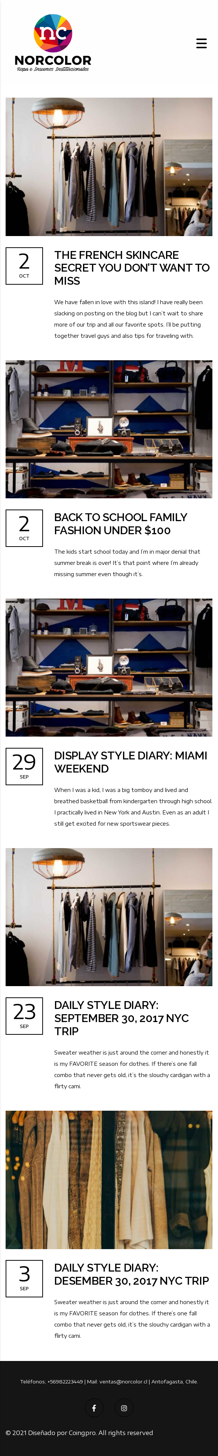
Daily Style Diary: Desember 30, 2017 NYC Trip (132, 1275)
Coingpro (82, 1433)
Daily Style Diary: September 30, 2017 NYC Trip (122, 1019)
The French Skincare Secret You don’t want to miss (132, 268)
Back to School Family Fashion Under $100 (121, 524)
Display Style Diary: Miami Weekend (131, 763)
